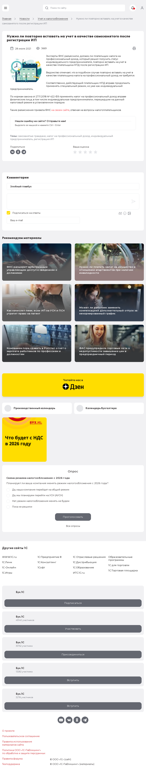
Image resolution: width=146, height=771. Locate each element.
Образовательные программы (120, 558)
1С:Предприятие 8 (49, 557)
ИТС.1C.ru (79, 572)
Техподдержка (11, 764)
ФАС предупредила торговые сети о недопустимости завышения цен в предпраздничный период (104, 351)
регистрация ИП (44, 139)
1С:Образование (83, 567)
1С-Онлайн (9, 567)
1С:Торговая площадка (123, 570)
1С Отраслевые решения (89, 557)
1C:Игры (7, 572)
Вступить (73, 680)
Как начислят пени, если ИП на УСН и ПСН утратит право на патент (36, 312)
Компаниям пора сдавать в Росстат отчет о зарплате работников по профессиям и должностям (36, 351)
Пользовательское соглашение (21, 736)
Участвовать (73, 628)
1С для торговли (118, 565)
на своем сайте (60, 110)
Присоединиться (73, 654)
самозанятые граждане (32, 136)
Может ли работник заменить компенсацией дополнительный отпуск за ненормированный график (108, 310)
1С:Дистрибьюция (85, 562)
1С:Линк (7, 562)
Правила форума (12, 758)
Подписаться (73, 603)
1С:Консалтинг (47, 562)
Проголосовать (73, 516)
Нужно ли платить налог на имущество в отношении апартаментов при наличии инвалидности (107, 269)
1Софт (41, 567)
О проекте (8, 731)
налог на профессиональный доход (68, 136)
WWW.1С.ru (9, 557)
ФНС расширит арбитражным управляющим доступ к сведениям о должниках (32, 269)
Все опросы (73, 526)
